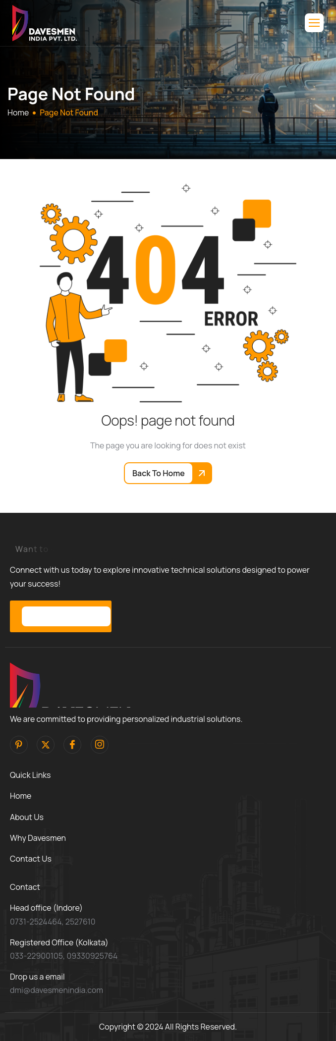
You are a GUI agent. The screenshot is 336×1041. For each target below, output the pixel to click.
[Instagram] (100, 745)
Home (20, 795)
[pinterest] (19, 745)
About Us (27, 817)
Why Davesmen (38, 837)
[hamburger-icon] (314, 22)
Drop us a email (37, 976)
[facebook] (72, 745)
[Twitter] (46, 745)
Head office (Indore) (46, 907)
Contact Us (31, 858)
